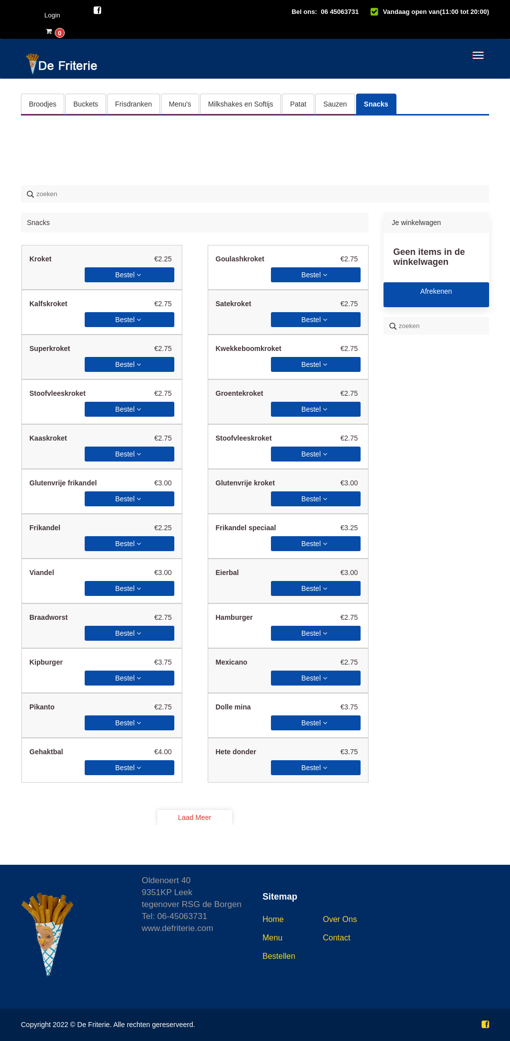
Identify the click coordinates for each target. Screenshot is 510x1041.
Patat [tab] (298, 104)
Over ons (340, 919)
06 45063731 (340, 11)
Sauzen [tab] (335, 104)
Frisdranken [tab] (133, 104)
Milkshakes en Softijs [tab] (240, 104)
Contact (336, 937)
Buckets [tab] (85, 104)
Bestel (128, 275)
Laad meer (194, 817)
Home (273, 919)
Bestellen (278, 956)
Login (52, 15)
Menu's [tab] (180, 104)
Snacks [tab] (376, 104)
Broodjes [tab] (42, 104)
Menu (272, 937)
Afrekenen (436, 291)
